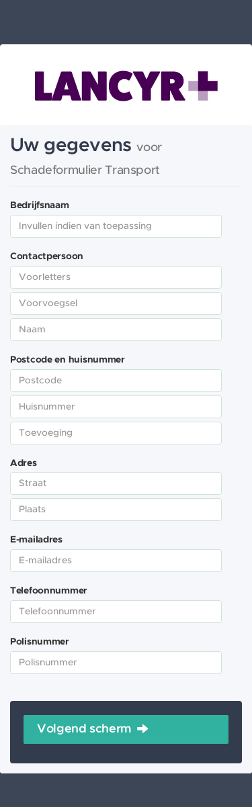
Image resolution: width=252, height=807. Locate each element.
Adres (23, 463)
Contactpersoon (46, 256)
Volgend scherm (84, 729)
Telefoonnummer (48, 591)
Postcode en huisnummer (67, 360)
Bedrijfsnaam (39, 205)
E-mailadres (36, 539)
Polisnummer (39, 642)
